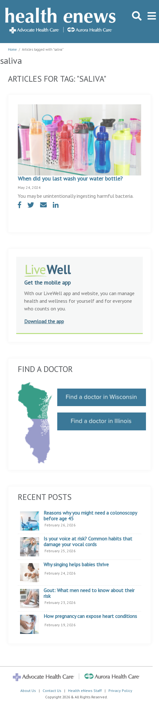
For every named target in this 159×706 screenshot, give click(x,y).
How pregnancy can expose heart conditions (90, 616)
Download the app (44, 321)
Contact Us (52, 690)
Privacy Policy (120, 690)
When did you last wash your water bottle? (70, 178)
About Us (28, 690)
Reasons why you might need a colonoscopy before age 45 (90, 515)
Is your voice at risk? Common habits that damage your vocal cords (88, 541)
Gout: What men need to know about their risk (89, 593)
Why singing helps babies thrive (76, 565)
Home (12, 49)
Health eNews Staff (85, 690)
